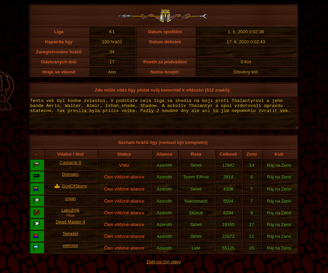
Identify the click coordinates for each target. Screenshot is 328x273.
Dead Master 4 (70, 227)
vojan (70, 204)
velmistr (70, 251)
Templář (70, 239)
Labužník (70, 216)
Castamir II (70, 168)
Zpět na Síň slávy (164, 267)
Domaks (70, 180)
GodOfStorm (74, 192)
